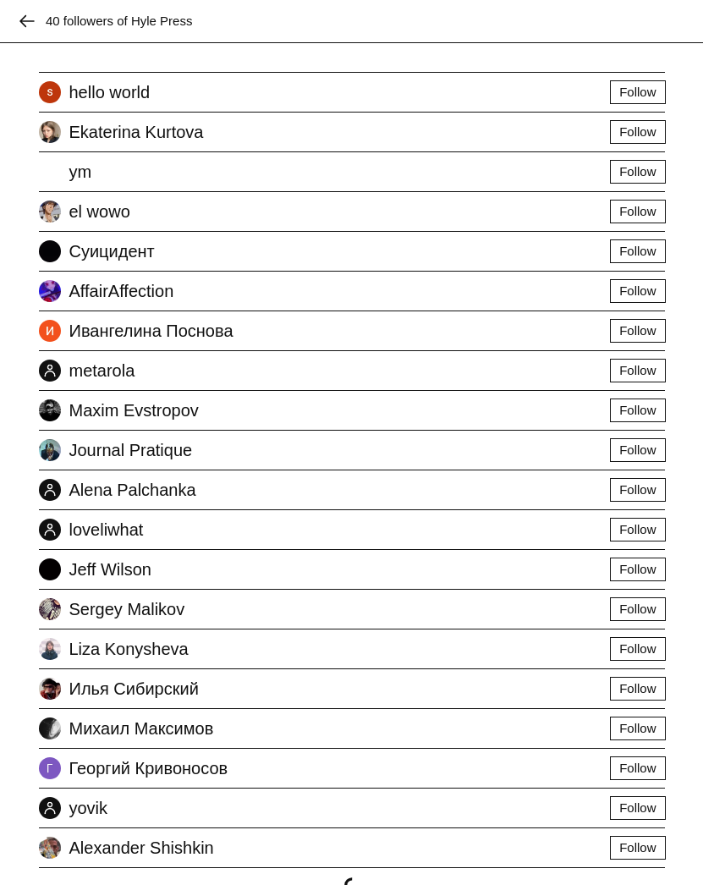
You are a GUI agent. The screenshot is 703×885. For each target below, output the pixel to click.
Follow (637, 92)
